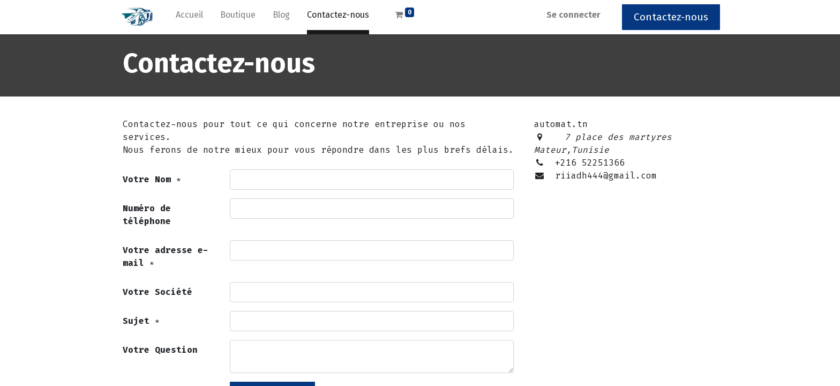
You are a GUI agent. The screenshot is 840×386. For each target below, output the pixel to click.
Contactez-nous (668, 17)
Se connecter (571, 15)
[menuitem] (191, 17)
